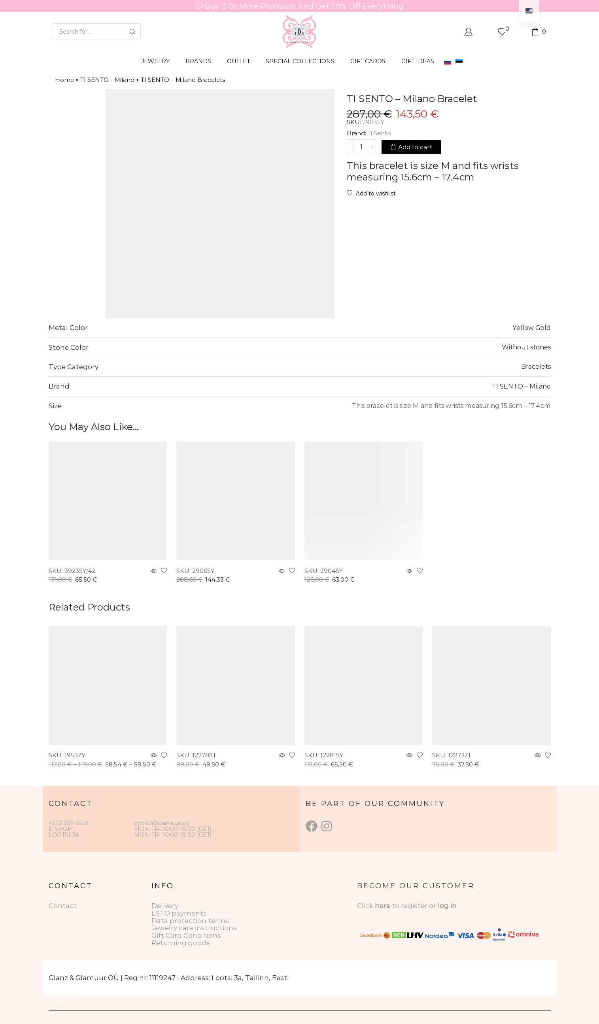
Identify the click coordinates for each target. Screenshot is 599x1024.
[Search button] (132, 32)
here (382, 906)
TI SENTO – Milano (521, 386)
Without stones (526, 347)
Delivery (164, 906)
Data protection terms (190, 921)
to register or (415, 906)
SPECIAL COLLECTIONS (300, 61)
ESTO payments (179, 913)
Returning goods (180, 943)
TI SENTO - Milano (107, 79)
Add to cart (415, 147)
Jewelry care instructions (194, 928)
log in (447, 906)
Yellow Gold (531, 328)
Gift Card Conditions (186, 935)
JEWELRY (155, 61)
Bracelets (536, 366)
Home (64, 79)
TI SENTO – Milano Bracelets (183, 79)
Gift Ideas (417, 61)
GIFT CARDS (367, 61)
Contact (63, 906)
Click (366, 906)
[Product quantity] (361, 146)
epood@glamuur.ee (161, 823)
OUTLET (238, 61)
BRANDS (198, 61)
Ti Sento (379, 133)
